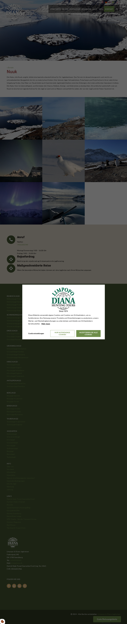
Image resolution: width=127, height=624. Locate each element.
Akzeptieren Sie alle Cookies (88, 334)
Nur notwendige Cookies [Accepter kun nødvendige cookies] (62, 334)
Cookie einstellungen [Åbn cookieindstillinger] (36, 334)
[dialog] (63, 312)
